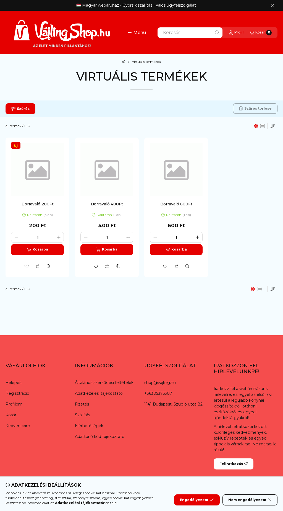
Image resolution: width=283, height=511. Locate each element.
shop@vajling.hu (160, 382)
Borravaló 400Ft (107, 204)
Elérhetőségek (89, 425)
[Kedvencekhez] (26, 266)
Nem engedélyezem (250, 500)
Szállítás (82, 414)
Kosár (11, 414)
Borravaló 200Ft (38, 204)
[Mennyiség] (37, 237)
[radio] (262, 126)
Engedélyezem (197, 500)
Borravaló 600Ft (176, 204)
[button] (137, 32)
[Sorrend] (272, 126)
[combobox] (190, 32)
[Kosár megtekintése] (260, 32)
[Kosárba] (37, 249)
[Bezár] (272, 5)
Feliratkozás (233, 464)
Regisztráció (17, 393)
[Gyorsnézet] (48, 266)
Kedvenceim (18, 425)
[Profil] (236, 32)
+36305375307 (158, 393)
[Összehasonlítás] (37, 266)
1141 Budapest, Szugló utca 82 (173, 404)
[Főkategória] (123, 62)
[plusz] (58, 237)
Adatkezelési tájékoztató (99, 393)
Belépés (13, 382)
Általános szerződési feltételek (104, 382)
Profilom (14, 404)
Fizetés (82, 404)
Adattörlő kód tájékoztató (99, 436)
